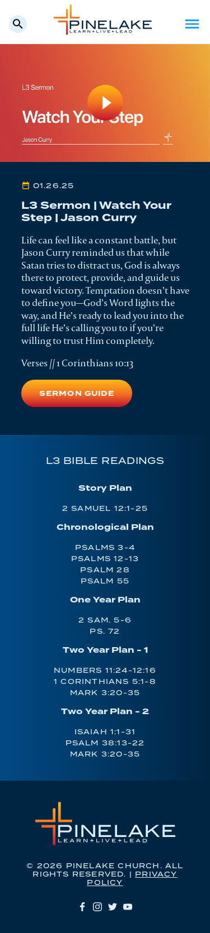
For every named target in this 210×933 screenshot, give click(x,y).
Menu (192, 24)
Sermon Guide (76, 394)
